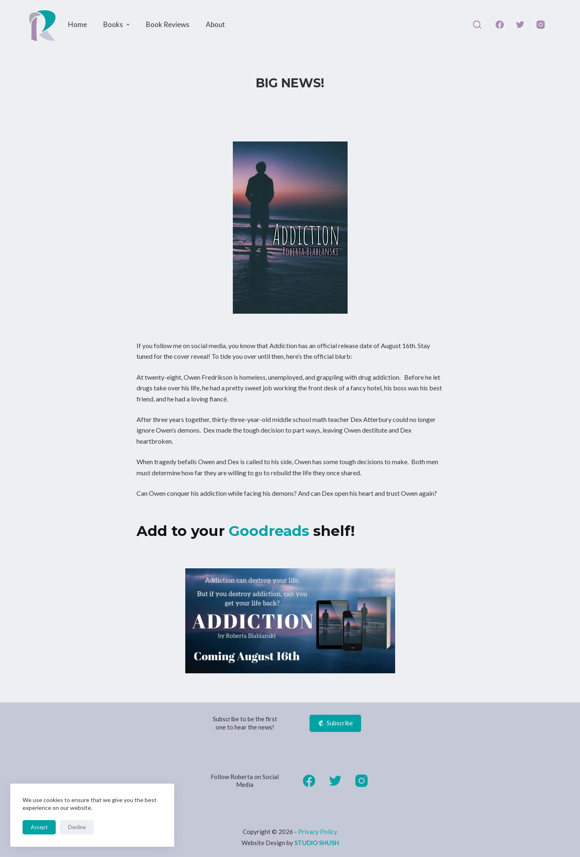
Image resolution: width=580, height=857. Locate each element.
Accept (39, 827)
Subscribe (335, 723)
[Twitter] (520, 24)
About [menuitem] (215, 24)
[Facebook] (499, 24)
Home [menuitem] (77, 24)
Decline (77, 827)
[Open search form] (477, 25)
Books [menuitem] (117, 24)
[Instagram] (540, 24)
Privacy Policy (317, 831)
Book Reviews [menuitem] (167, 24)
